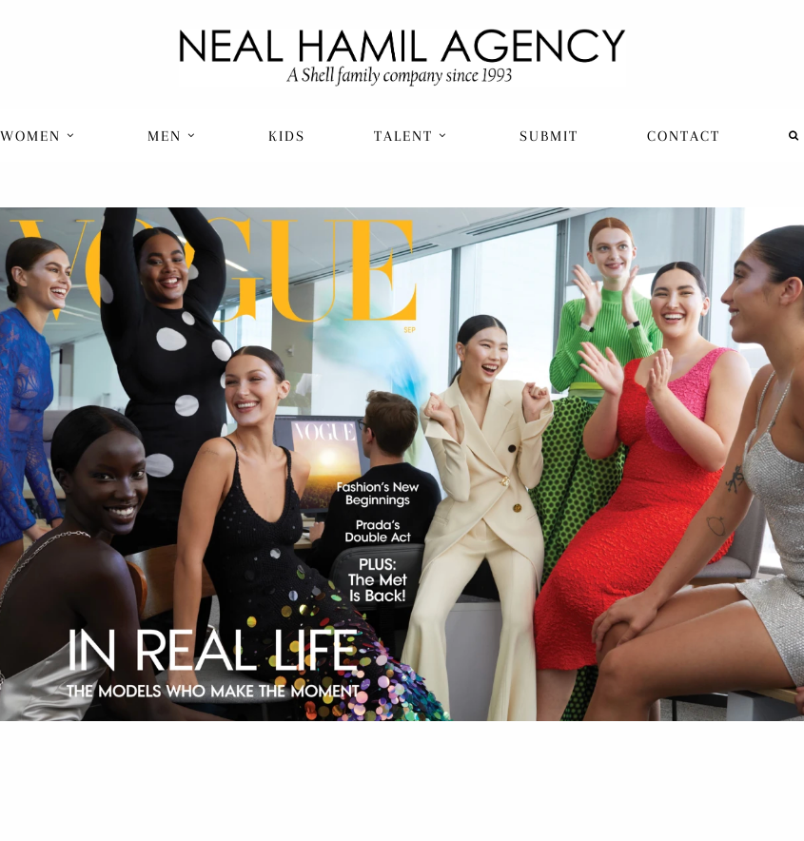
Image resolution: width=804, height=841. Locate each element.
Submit (549, 136)
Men (171, 136)
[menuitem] (39, 135)
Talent (410, 136)
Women (37, 136)
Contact (683, 136)
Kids (286, 136)
